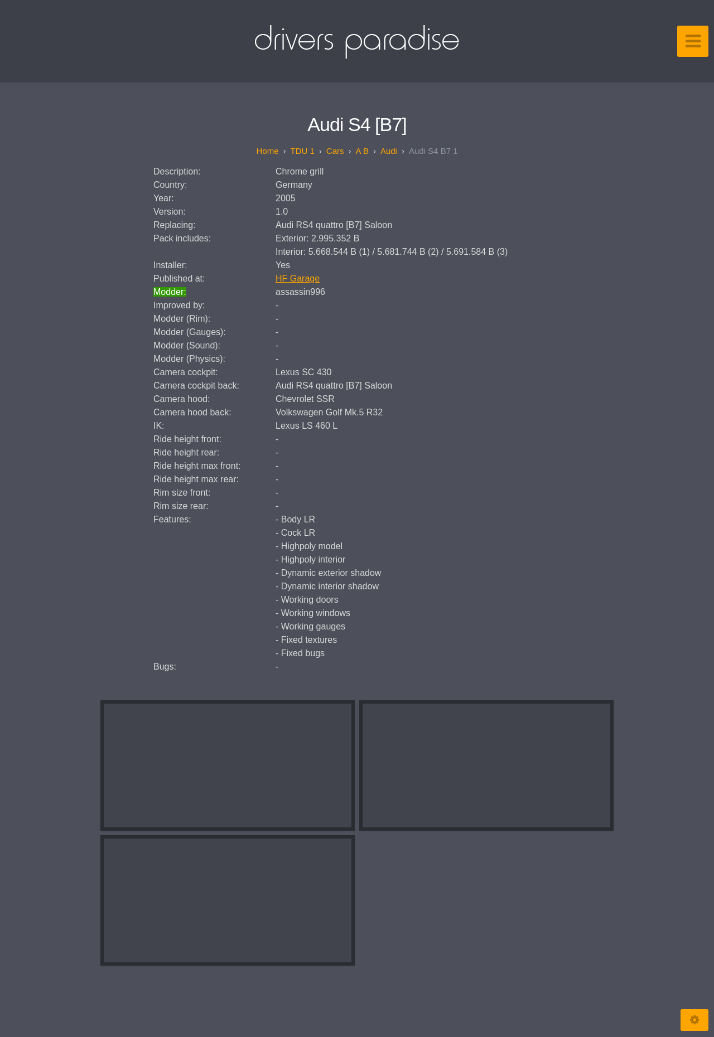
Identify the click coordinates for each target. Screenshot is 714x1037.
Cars (335, 151)
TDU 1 (303, 151)
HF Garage (298, 278)
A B (362, 151)
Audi (388, 151)
